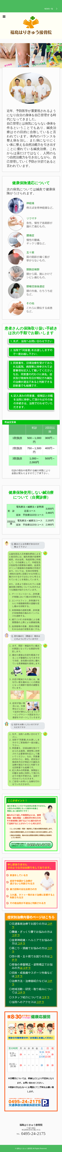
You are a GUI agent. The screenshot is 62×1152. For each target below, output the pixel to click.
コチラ (16, 935)
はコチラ (25, 968)
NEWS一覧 (48, 9)
